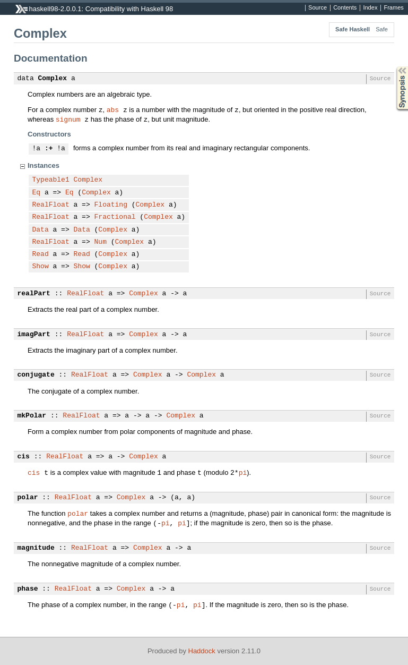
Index (370, 8)
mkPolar (32, 416)
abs (113, 109)
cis (24, 457)
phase (28, 589)
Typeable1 (51, 180)
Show (40, 266)
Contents (345, 8)
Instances (43, 165)
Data (40, 230)
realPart (34, 294)
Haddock (201, 651)
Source (317, 8)
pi (243, 472)
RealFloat (51, 205)
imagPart (34, 334)
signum (68, 119)
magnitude (36, 548)
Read (40, 254)
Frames (393, 8)
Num (100, 242)
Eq (36, 193)
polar (28, 497)
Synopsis (394, 66)
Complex (52, 78)
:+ (49, 149)
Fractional (115, 217)
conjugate (36, 375)
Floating (110, 205)
